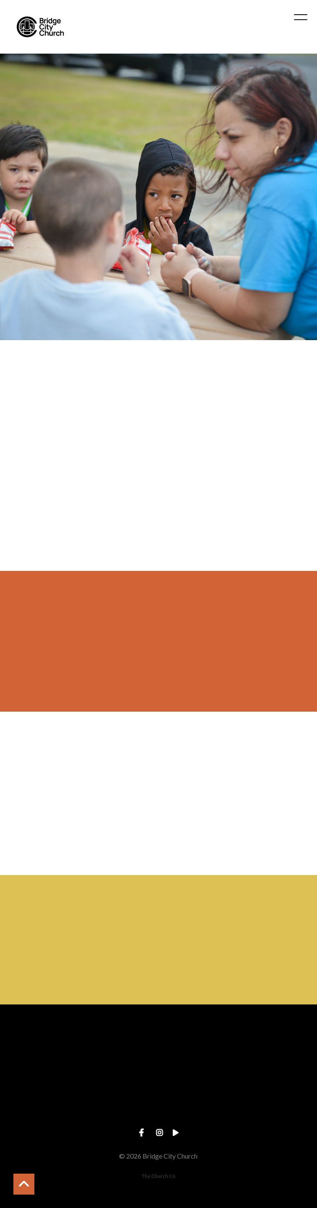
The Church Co (158, 1176)
